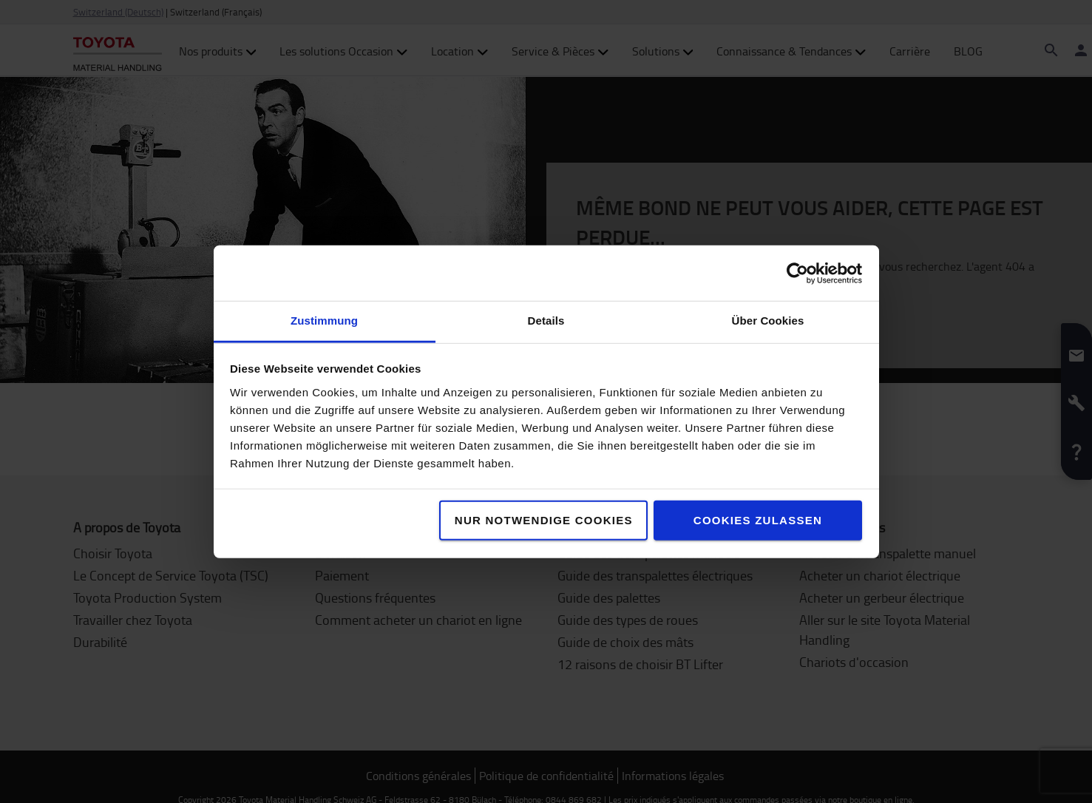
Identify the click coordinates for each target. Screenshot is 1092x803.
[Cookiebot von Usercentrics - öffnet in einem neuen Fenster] (797, 273)
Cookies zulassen (757, 520)
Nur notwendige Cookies (544, 520)
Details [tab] (546, 320)
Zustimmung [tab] (324, 320)
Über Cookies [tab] (768, 320)
